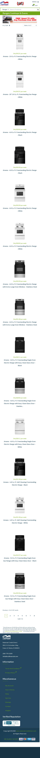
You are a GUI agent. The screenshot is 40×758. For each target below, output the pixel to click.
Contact (8, 706)
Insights (8, 710)
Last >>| (20, 619)
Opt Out (8, 698)
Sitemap (8, 702)
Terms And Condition (12, 668)
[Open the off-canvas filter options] (7, 25)
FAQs (7, 694)
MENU (34, 2)
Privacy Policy (10, 672)
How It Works (9, 690)
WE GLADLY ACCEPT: (19, 739)
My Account (9, 686)
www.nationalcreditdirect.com (26, 731)
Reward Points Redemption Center (13, 631)
